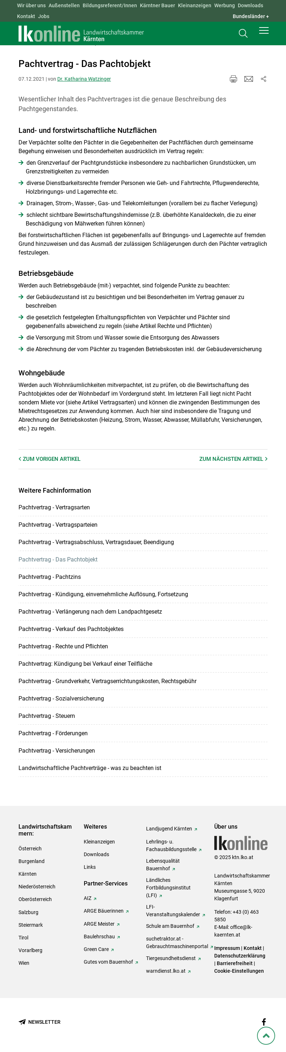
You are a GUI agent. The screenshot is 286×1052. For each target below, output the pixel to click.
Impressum (227, 948)
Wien (23, 963)
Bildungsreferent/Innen (110, 5)
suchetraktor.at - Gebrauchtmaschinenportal (177, 942)
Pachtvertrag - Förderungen (53, 733)
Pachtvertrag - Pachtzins (49, 576)
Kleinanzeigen (194, 5)
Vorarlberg (30, 950)
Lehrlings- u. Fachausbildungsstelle (171, 845)
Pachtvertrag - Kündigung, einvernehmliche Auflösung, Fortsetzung (103, 594)
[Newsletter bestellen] (39, 1022)
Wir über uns (31, 5)
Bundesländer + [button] (251, 16)
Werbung (224, 5)
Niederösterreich (36, 886)
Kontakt (26, 16)
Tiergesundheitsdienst (171, 958)
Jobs (43, 16)
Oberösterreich (35, 899)
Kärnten (27, 874)
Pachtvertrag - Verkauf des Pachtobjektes (71, 629)
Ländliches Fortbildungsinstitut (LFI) (168, 887)
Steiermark (30, 925)
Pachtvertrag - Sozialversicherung (61, 698)
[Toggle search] (243, 34)
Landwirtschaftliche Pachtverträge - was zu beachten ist (89, 768)
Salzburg (28, 912)
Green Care (96, 949)
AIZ (87, 898)
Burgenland (31, 861)
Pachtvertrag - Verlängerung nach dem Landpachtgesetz (90, 611)
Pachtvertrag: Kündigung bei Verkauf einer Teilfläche (85, 663)
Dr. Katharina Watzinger (84, 79)
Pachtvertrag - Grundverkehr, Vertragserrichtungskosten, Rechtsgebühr (107, 681)
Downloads (250, 5)
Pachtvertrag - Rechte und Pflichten (63, 646)
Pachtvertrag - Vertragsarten (54, 507)
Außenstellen (64, 5)
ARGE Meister (99, 924)
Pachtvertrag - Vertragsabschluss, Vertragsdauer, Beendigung (96, 542)
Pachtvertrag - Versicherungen (56, 750)
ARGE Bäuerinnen (104, 911)
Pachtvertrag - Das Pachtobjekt (58, 559)
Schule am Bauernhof (170, 926)
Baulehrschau (99, 936)
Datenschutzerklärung (239, 956)
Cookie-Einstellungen (239, 971)
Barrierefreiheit (235, 963)
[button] (264, 33)
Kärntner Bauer (157, 5)
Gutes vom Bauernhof (108, 962)
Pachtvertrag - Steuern (46, 715)
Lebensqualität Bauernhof (163, 864)
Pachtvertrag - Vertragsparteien (58, 524)
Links (90, 867)
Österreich (30, 848)
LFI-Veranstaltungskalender (173, 910)
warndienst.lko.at (166, 971)
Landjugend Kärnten (169, 829)
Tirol (23, 938)
